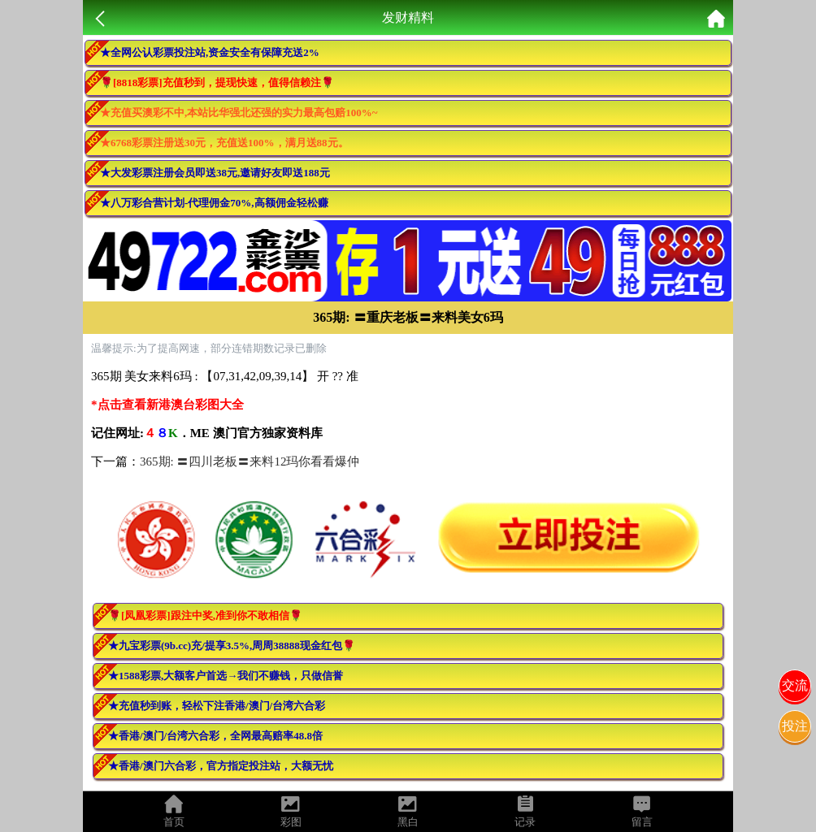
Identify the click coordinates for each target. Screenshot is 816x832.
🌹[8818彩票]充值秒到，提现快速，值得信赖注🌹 (217, 82)
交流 (795, 685)
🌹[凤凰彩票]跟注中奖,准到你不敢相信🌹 (205, 615)
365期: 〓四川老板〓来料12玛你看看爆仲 (249, 461)
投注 (795, 726)
